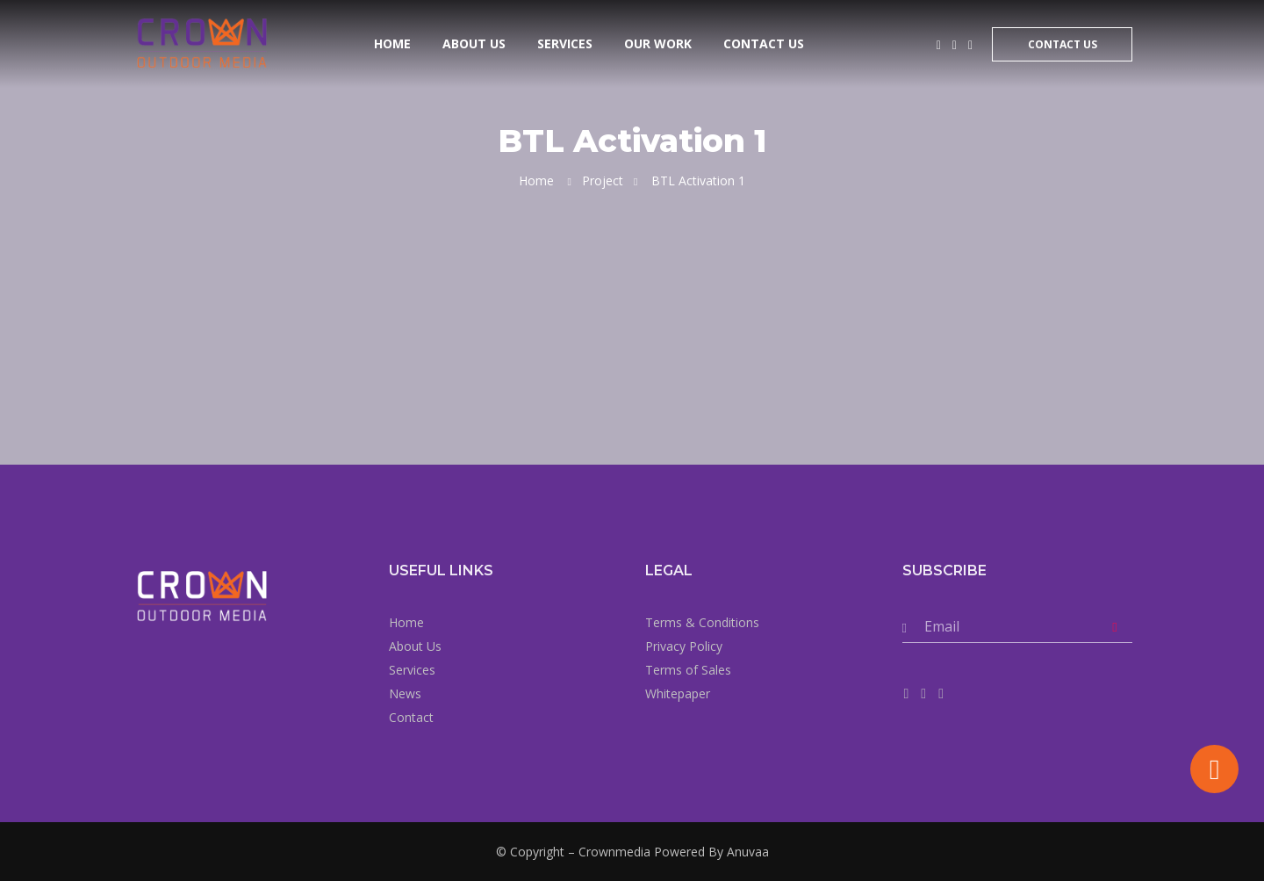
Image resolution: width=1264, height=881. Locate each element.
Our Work (658, 43)
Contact (411, 717)
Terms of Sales (688, 669)
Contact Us (763, 43)
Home (392, 43)
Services (564, 43)
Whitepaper (677, 693)
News (405, 693)
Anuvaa (748, 851)
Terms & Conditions (702, 622)
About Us (474, 43)
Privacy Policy (683, 646)
